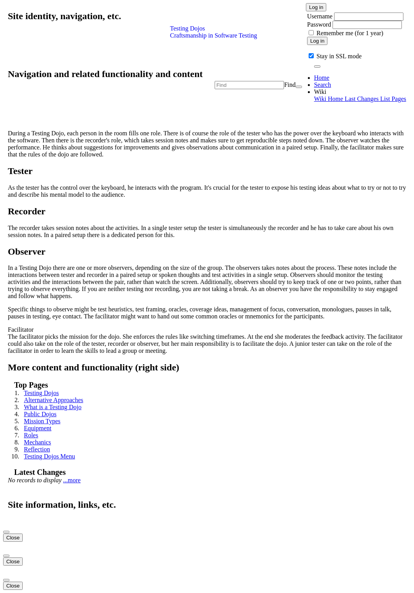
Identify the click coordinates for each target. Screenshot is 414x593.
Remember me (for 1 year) (349, 33)
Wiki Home (329, 98)
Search (322, 84)
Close (13, 538)
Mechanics (37, 442)
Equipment (37, 428)
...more (72, 480)
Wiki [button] (320, 91)
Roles (31, 435)
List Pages (393, 98)
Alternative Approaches (53, 400)
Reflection (37, 449)
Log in (316, 7)
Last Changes (362, 98)
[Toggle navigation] (317, 66)
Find (289, 84)
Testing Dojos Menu (49, 456)
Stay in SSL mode (339, 56)
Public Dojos (40, 414)
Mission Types (42, 421)
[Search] (299, 87)
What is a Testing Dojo (52, 407)
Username (320, 16)
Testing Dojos (41, 393)
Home (321, 77)
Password (319, 24)
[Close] (6, 532)
